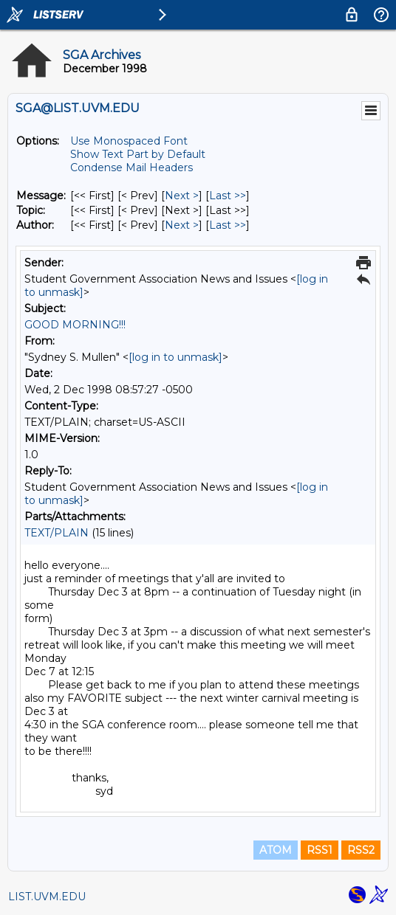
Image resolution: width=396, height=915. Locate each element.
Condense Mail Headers (131, 167)
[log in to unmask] (175, 357)
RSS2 (361, 850)
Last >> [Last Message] (227, 195)
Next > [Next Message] (182, 195)
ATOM (275, 850)
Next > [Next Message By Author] (182, 225)
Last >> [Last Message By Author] (227, 225)
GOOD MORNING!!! (75, 324)
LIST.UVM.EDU (47, 896)
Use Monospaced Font (129, 141)
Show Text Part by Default (137, 154)
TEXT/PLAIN (56, 532)
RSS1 (319, 850)
